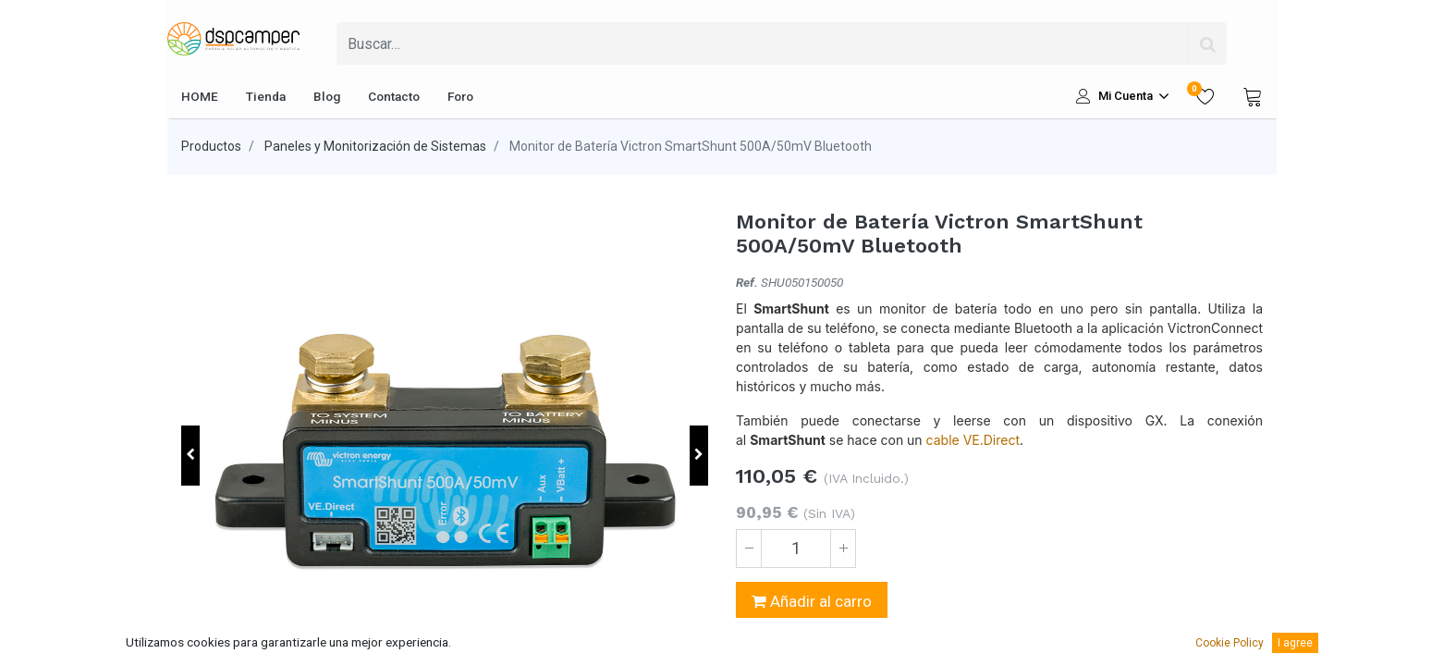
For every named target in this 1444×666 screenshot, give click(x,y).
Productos (211, 146)
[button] (190, 456)
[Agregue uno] (843, 548)
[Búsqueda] (1207, 43)
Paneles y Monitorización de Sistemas (375, 146)
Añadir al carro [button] (812, 601)
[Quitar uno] (749, 548)
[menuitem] (199, 96)
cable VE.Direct (973, 440)
